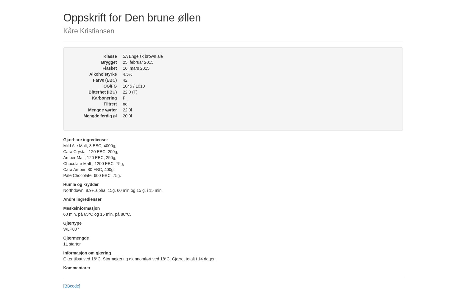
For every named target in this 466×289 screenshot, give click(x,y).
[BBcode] (71, 286)
